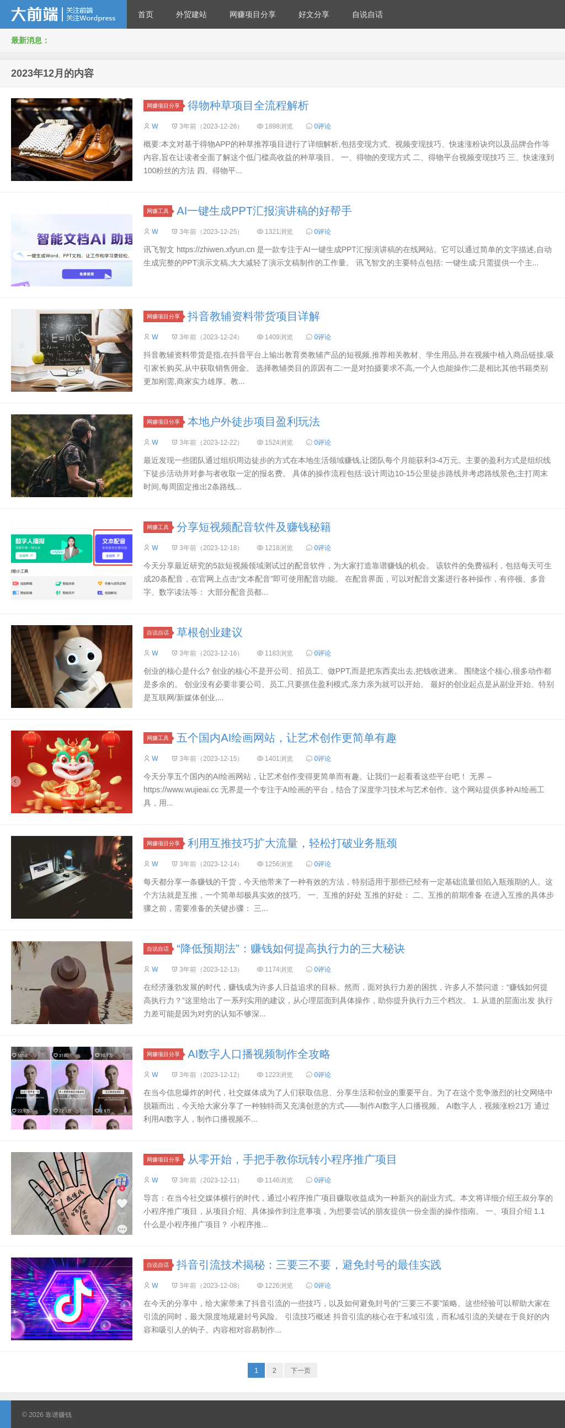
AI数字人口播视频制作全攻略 (259, 1054)
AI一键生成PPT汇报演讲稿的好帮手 (264, 211)
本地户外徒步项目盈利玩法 (254, 421)
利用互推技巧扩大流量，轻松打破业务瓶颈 (292, 843)
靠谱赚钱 (63, 14)
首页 (145, 14)
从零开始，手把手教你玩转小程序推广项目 (292, 1159)
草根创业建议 (210, 632)
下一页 (301, 1370)
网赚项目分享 (253, 14)
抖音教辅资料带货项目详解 (254, 316)
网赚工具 (159, 211)
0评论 (322, 126)
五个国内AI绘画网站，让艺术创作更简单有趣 (287, 738)
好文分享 (314, 14)
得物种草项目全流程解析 (248, 105)
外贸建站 (191, 14)
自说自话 (367, 14)
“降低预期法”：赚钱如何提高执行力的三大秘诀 (290, 948)
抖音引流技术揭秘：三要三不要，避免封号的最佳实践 (309, 1265)
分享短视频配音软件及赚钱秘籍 (254, 527)
